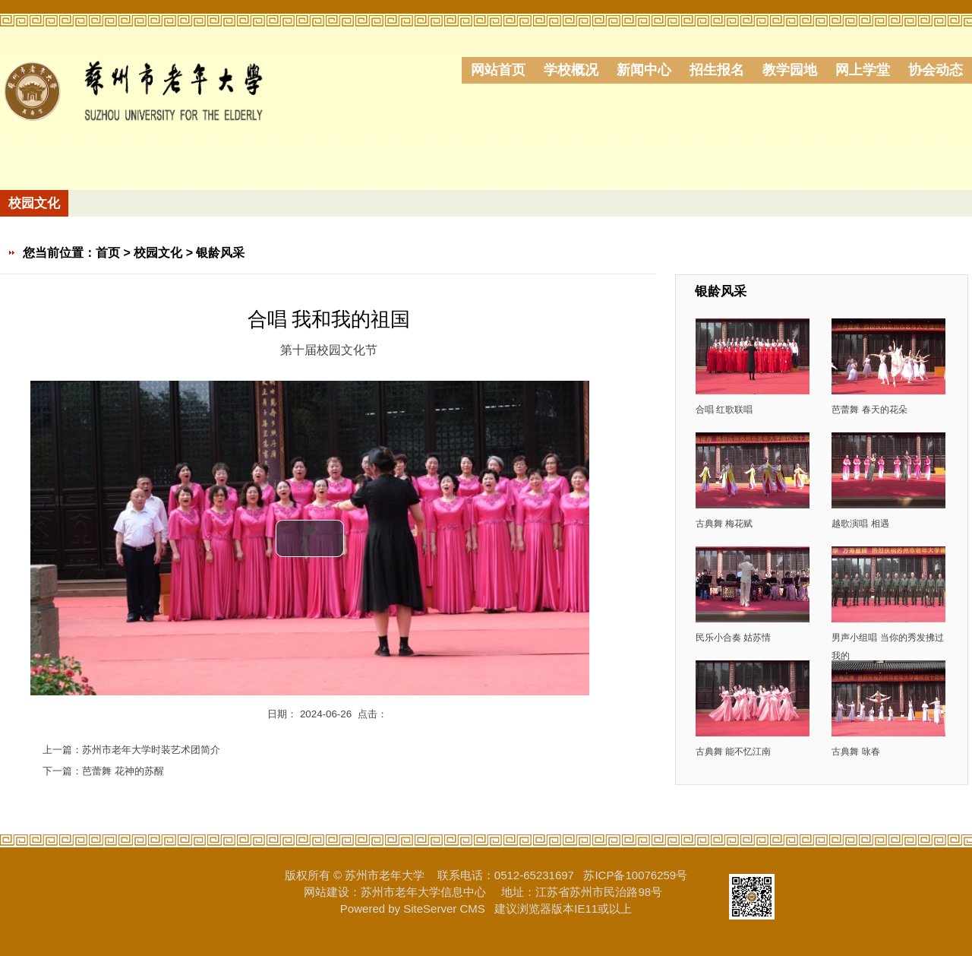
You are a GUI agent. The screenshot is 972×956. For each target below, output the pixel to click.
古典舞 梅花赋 (724, 523)
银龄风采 (220, 252)
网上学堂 (862, 70)
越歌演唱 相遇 (860, 523)
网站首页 (498, 70)
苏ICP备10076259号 (635, 875)
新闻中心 (644, 70)
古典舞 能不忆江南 (733, 751)
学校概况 (571, 70)
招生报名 (717, 70)
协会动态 (935, 70)
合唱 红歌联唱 (724, 409)
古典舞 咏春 (855, 751)
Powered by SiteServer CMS (412, 908)
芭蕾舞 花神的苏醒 (123, 771)
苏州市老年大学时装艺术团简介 (151, 749)
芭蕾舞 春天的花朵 (869, 409)
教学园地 (789, 70)
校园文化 (158, 252)
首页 (108, 252)
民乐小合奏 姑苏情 (733, 637)
